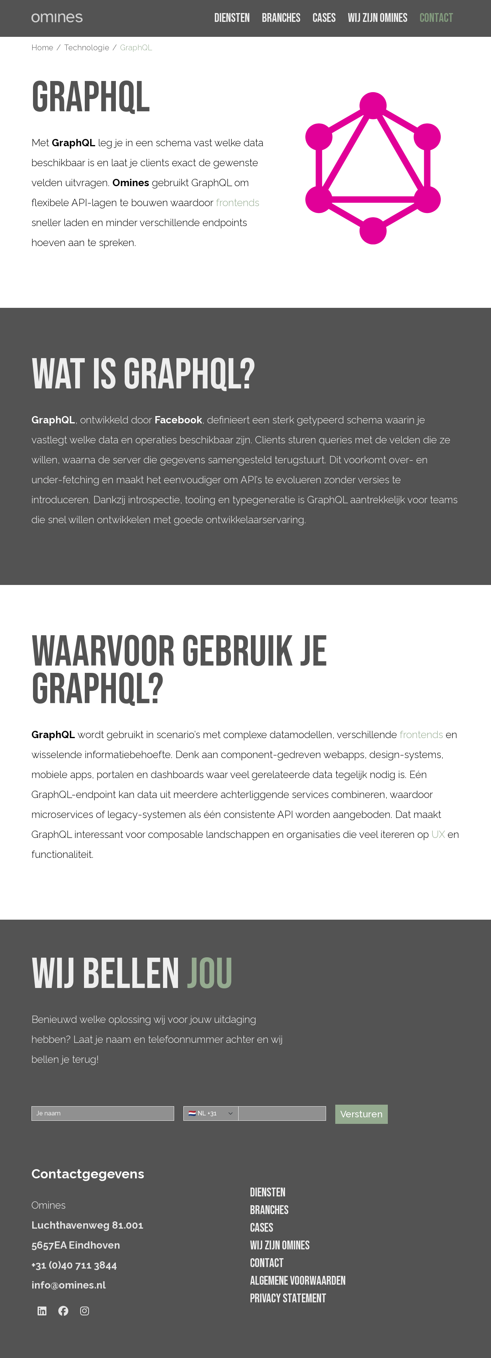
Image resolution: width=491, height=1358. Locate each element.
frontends (237, 202)
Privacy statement (288, 1298)
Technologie (86, 47)
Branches (281, 18)
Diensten (232, 18)
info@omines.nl (68, 1285)
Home (42, 47)
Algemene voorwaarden (298, 1281)
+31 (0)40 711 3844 (74, 1265)
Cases (324, 18)
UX (438, 834)
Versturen (361, 1114)
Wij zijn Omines (377, 18)
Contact (436, 18)
